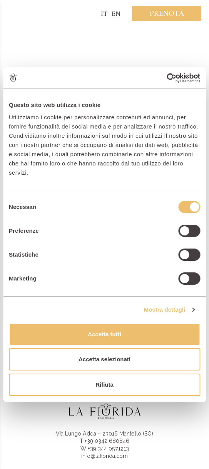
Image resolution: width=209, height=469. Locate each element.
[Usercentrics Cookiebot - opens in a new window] (166, 78)
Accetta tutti (104, 334)
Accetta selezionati (104, 359)
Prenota (167, 13)
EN (116, 13)
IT (104, 13)
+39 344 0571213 (108, 449)
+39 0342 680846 (107, 441)
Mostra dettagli (164, 309)
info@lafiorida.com (104, 456)
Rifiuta (104, 384)
